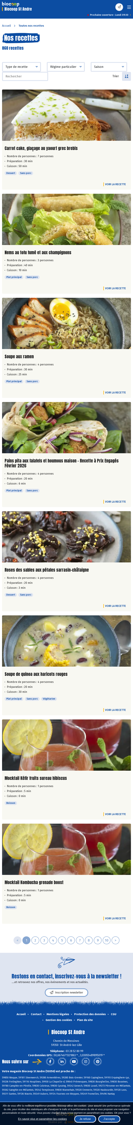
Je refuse (85, 1118)
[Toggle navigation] (129, 8)
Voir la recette (115, 184)
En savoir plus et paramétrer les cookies (42, 1118)
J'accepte (109, 1118)
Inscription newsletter (66, 992)
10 (106, 940)
